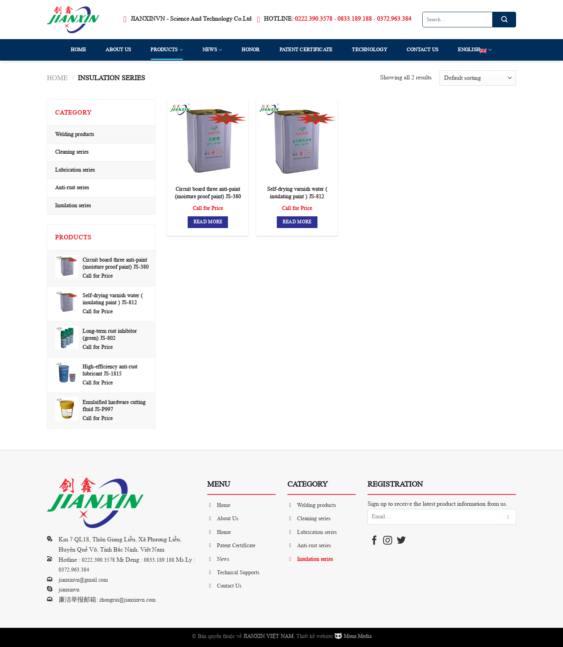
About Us (118, 49)
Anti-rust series (72, 188)
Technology (369, 49)
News (212, 50)
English (475, 50)
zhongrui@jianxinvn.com (127, 600)
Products (167, 50)
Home (78, 49)
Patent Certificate (306, 49)
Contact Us (423, 49)
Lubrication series (75, 170)
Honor (251, 49)
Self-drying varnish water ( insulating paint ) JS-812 (297, 192)
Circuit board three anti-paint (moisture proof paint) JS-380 (208, 192)
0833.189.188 (354, 19)
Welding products (74, 134)
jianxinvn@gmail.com (83, 580)
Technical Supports (238, 572)
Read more (208, 221)
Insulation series (73, 205)
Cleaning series (71, 152)
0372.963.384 (394, 19)
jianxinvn (69, 590)
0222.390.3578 (313, 19)
